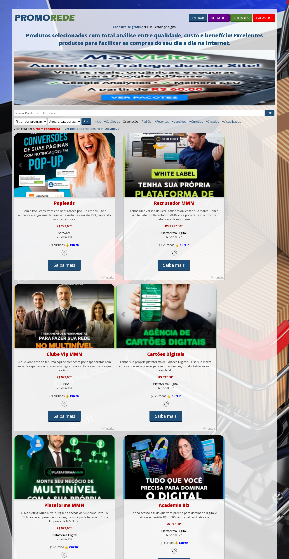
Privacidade (138, 514)
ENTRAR (198, 18)
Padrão (147, 122)
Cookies (163, 514)
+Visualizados (231, 122)
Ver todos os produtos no (92, 129)
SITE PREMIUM (153, 534)
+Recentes (161, 122)
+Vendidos (179, 122)
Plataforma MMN (144, 341)
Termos (125, 514)
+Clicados (212, 122)
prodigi (90, 277)
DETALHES (219, 18)
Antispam (152, 514)
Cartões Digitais (54, 341)
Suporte (109, 508)
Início (97, 122)
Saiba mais (54, 252)
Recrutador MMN (144, 190)
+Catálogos (112, 122)
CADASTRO (264, 18)
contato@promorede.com (180, 508)
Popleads (54, 190)
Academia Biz (235, 341)
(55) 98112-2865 (147, 508)
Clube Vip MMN (235, 190)
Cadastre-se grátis (127, 27)
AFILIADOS (241, 18)
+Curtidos (196, 122)
